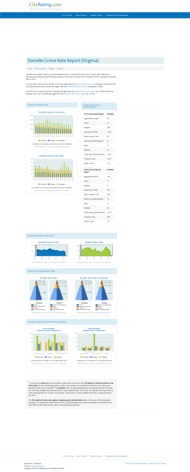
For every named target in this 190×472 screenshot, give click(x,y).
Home (30, 69)
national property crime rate (77, 86)
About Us (129, 463)
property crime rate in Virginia (75, 94)
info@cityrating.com (37, 466)
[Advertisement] (95, 38)
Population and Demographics (117, 15)
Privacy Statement (141, 463)
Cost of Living (67, 15)
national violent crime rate (84, 84)
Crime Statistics (81, 15)
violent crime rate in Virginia (85, 91)
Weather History (96, 15)
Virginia (51, 69)
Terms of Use (155, 463)
